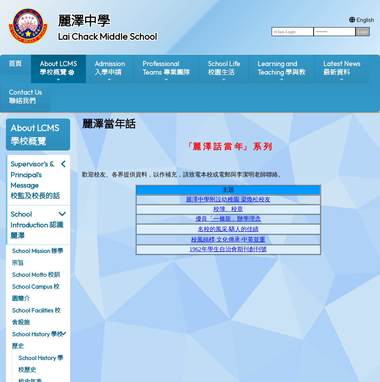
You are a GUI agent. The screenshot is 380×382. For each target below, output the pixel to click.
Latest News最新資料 (341, 71)
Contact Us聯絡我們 (25, 96)
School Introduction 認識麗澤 (36, 225)
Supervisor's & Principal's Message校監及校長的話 (35, 179)
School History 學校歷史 (37, 340)
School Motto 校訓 (36, 274)
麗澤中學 (84, 21)
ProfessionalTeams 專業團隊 (166, 71)
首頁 (15, 63)
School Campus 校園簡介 (35, 292)
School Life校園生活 (224, 71)
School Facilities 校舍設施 (36, 316)
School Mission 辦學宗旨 (37, 256)
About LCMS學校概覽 (58, 71)
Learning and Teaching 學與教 (281, 71)
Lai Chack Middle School (107, 36)
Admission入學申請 (110, 71)
